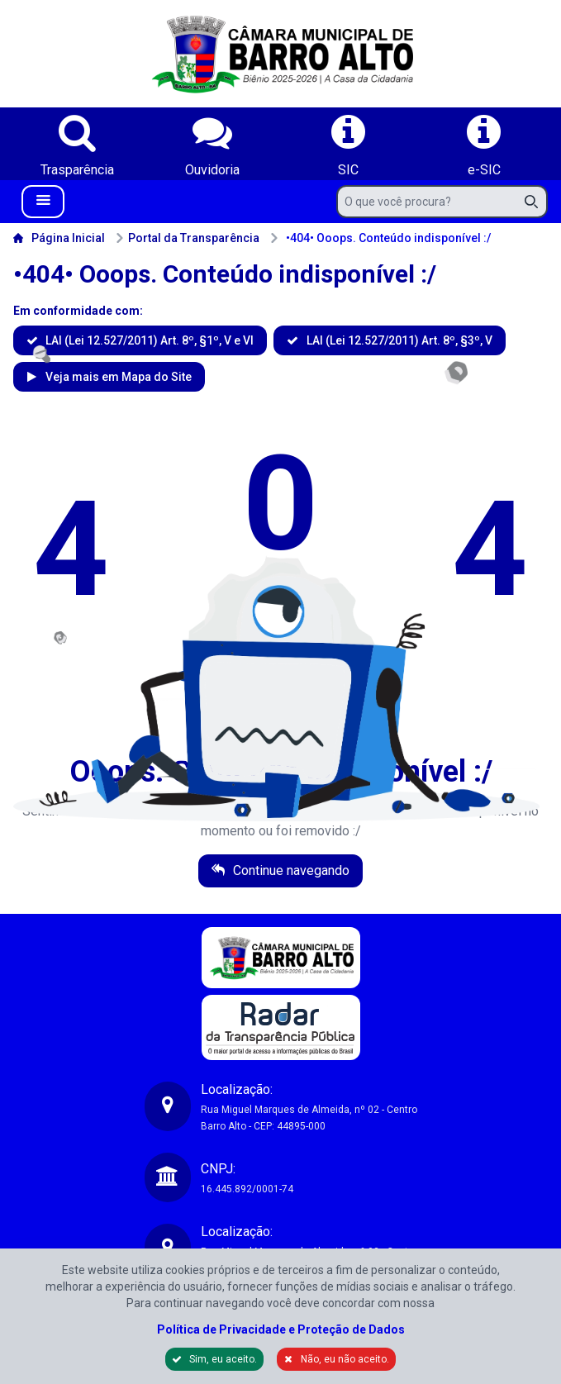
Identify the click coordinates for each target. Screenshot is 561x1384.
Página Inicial (59, 238)
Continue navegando (289, 870)
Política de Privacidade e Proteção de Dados (281, 1329)
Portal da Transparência (187, 238)
